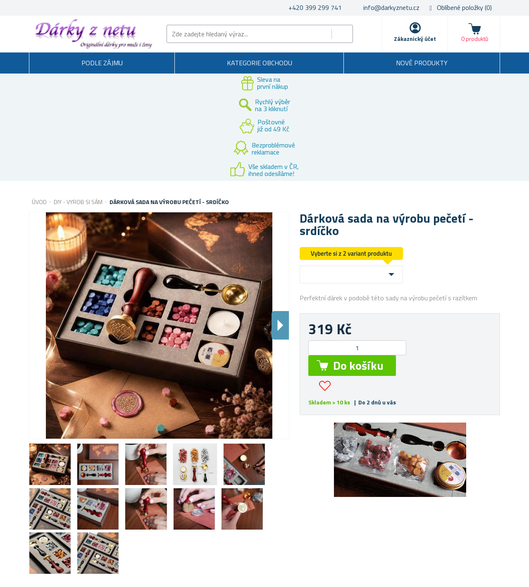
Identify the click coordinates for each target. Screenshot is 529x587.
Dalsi (280, 325)
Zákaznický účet (415, 38)
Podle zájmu (102, 63)
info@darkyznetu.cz (391, 7)
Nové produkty (422, 63)
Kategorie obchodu (259, 63)
